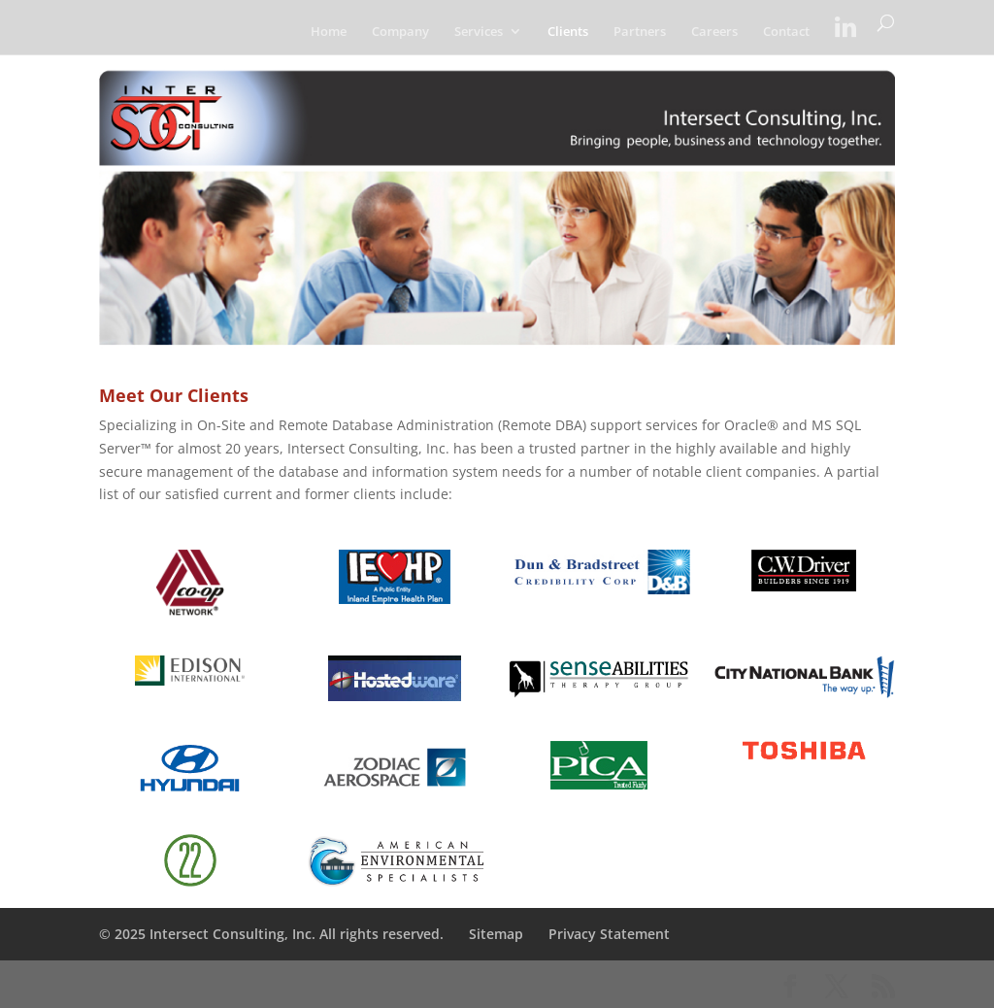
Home (329, 32)
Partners (639, 32)
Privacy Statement (609, 933)
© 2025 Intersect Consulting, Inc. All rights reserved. (271, 933)
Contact (786, 32)
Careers (714, 32)
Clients (567, 32)
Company (400, 32)
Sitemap (496, 933)
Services (478, 32)
